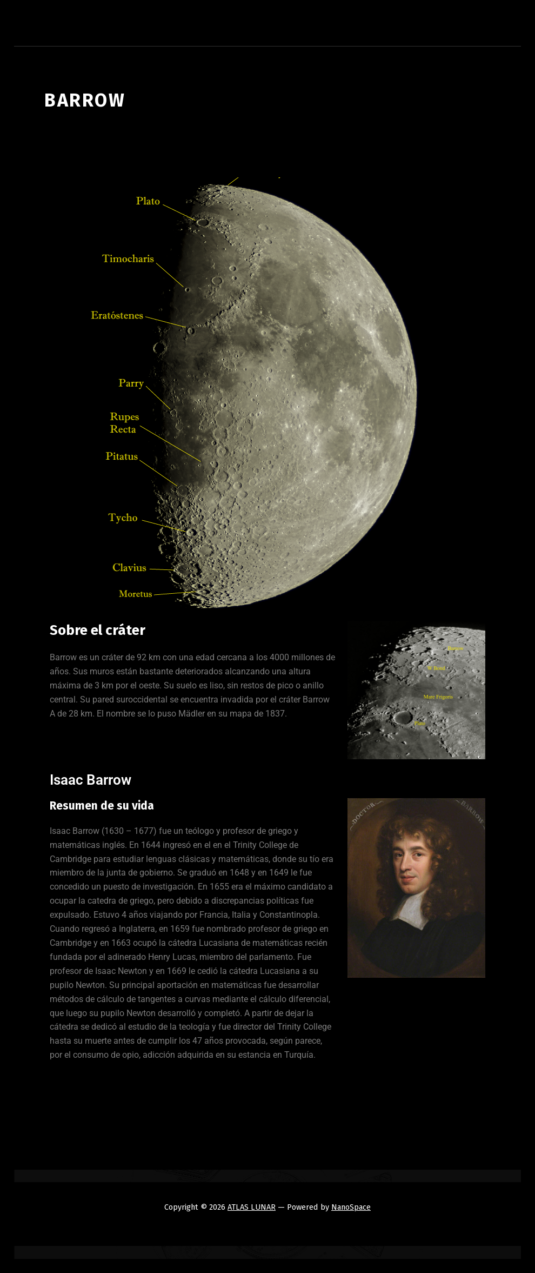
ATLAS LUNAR (252, 1207)
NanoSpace (351, 1207)
